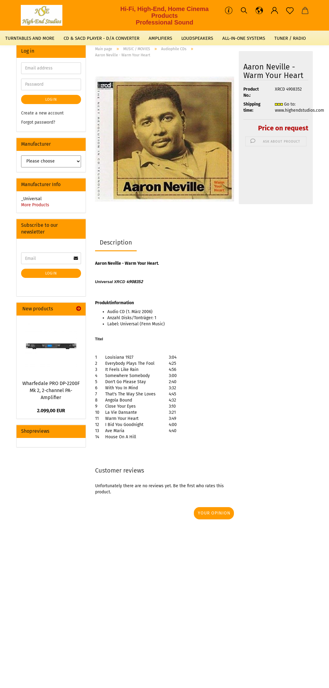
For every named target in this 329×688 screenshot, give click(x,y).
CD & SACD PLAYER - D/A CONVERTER (101, 38)
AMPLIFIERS (160, 38)
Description (116, 242)
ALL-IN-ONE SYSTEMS (243, 38)
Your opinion (214, 513)
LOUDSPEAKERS (197, 38)
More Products (35, 205)
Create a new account (42, 113)
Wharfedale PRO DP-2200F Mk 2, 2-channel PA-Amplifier (51, 390)
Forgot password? (38, 122)
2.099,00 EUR (51, 410)
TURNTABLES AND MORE (29, 38)
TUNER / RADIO (290, 38)
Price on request (283, 128)
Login (51, 99)
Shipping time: (252, 107)
